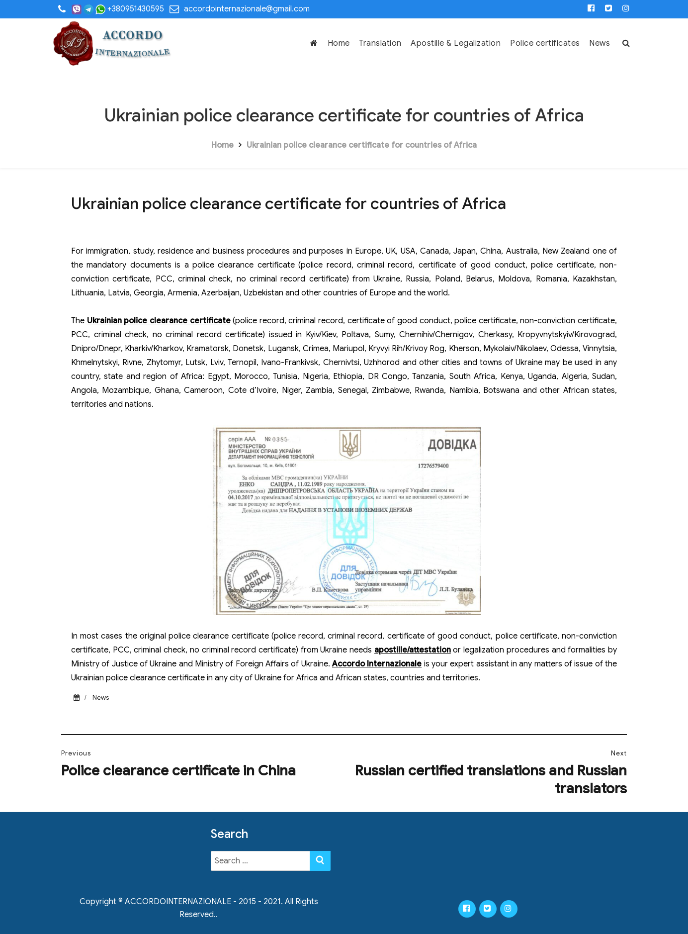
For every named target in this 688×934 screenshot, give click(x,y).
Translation (380, 43)
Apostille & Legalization (456, 43)
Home (339, 43)
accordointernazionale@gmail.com (247, 9)
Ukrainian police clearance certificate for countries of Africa (362, 145)
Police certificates (545, 43)
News (599, 43)
